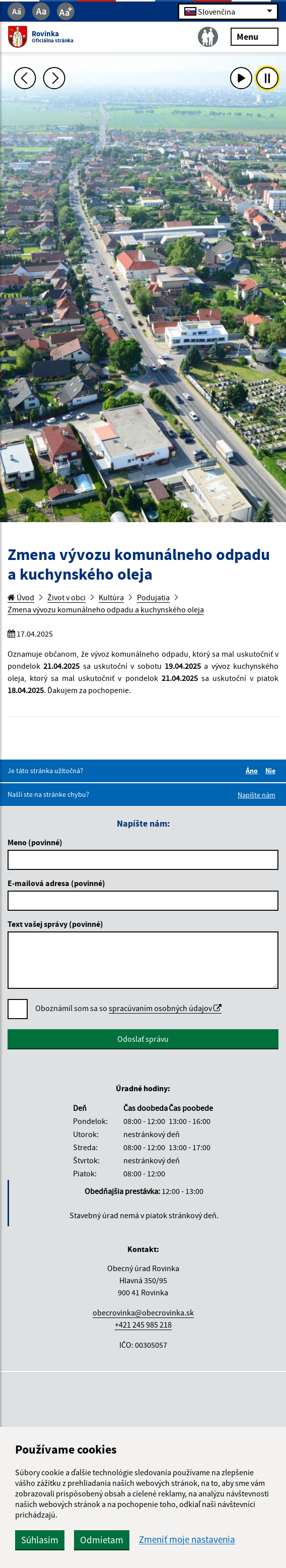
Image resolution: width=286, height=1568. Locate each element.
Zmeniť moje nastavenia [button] (187, 1539)
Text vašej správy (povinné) (55, 924)
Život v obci (66, 597)
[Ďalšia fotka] (54, 78)
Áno (253, 770)
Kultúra (111, 597)
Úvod (21, 597)
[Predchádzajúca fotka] (25, 78)
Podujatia (153, 597)
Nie (271, 770)
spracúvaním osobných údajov (165, 1008)
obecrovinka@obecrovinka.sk (143, 1312)
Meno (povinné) (35, 842)
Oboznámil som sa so (128, 1008)
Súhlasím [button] (39, 1540)
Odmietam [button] (101, 1540)
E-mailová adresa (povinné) (56, 883)
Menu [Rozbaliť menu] (254, 36)
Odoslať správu (143, 1039)
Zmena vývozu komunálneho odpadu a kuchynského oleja (106, 609)
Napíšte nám (256, 794)
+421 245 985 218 (143, 1325)
